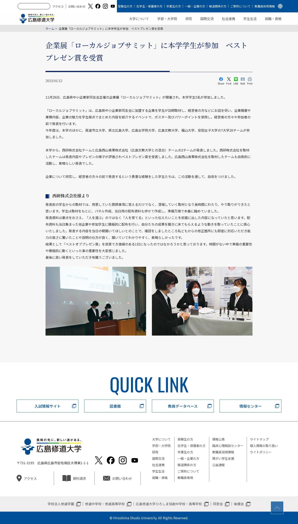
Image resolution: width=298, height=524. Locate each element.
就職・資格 (273, 18)
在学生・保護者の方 (149, 6)
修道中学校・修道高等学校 (105, 503)
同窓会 (218, 503)
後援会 (239, 503)
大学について (139, 18)
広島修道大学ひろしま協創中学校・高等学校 (169, 503)
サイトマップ (259, 439)
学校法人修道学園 (61, 503)
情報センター (250, 406)
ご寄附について (240, 6)
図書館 (115, 406)
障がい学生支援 (223, 458)
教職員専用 (185, 477)
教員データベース (183, 406)
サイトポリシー (261, 452)
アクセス (58, 6)
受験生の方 (125, 6)
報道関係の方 (217, 6)
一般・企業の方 (195, 6)
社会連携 (228, 18)
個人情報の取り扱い (264, 445)
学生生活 (250, 18)
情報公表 (218, 439)
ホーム (50, 28)
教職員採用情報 (265, 6)
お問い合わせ (76, 6)
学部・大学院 (167, 18)
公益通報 (218, 465)
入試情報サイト (48, 406)
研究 (188, 18)
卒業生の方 (173, 6)
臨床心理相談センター (227, 445)
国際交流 (207, 18)
